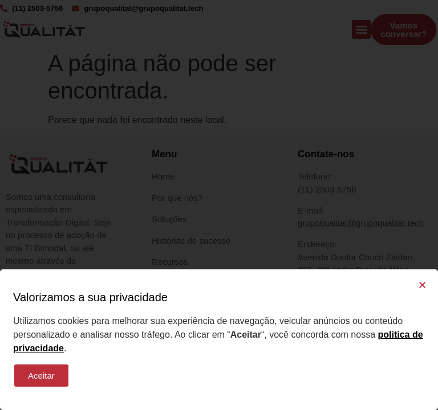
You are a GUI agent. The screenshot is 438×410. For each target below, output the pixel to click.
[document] (219, 205)
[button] (422, 285)
